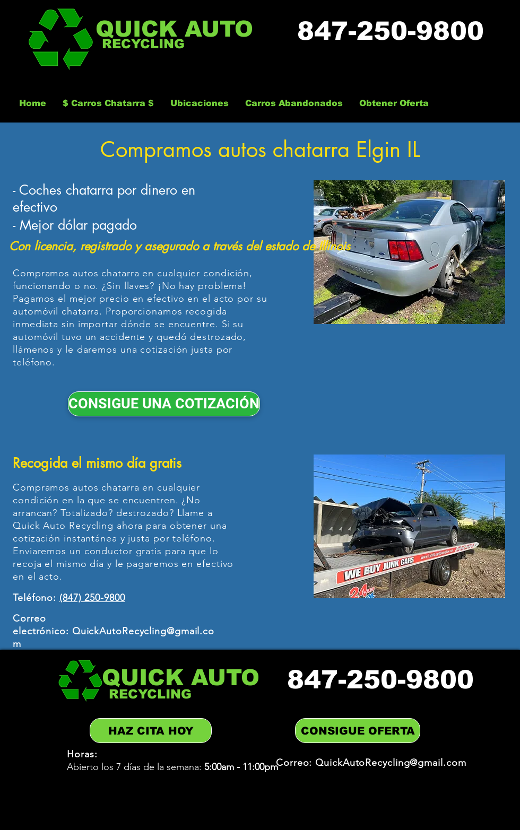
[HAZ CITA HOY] (151, 730)
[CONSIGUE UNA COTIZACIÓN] (164, 403)
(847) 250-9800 (92, 598)
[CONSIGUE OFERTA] (357, 730)
